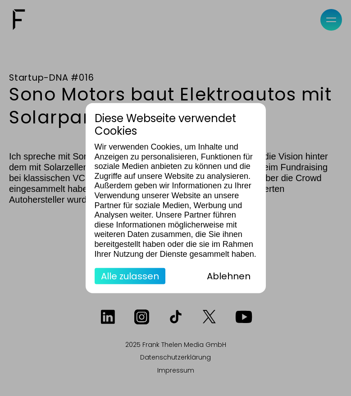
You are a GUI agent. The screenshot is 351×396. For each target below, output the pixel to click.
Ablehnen (229, 276)
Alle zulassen (130, 276)
